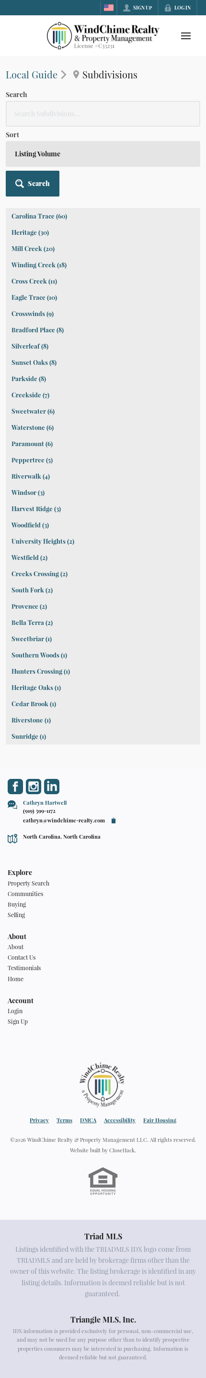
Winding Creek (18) (39, 265)
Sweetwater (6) (33, 411)
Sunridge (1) (28, 736)
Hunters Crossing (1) (40, 671)
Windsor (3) (28, 492)
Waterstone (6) (32, 427)
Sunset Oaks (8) (34, 362)
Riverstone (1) (31, 720)
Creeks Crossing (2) (39, 573)
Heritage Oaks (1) (36, 687)
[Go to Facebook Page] (15, 786)
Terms (64, 1120)
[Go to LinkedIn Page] (51, 786)
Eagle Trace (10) (34, 297)
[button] (32, 184)
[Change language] (108, 7)
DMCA (88, 1120)
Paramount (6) (32, 443)
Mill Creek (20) (33, 248)
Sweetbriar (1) (31, 638)
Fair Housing (159, 1120)
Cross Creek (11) (34, 281)
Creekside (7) (30, 395)
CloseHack (122, 1150)
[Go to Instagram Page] (33, 786)
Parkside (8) (28, 378)
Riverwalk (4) (30, 476)
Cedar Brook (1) (33, 704)
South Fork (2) (32, 590)
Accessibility (120, 1120)
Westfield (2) (29, 557)
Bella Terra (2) (32, 622)
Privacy (39, 1120)
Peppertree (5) (32, 460)
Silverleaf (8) (29, 346)
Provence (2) (29, 606)
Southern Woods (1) (39, 655)
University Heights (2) (42, 541)
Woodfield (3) (30, 525)
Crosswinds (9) (32, 313)
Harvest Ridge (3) (36, 508)
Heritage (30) (30, 232)
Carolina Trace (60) (39, 216)
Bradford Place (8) (37, 330)
